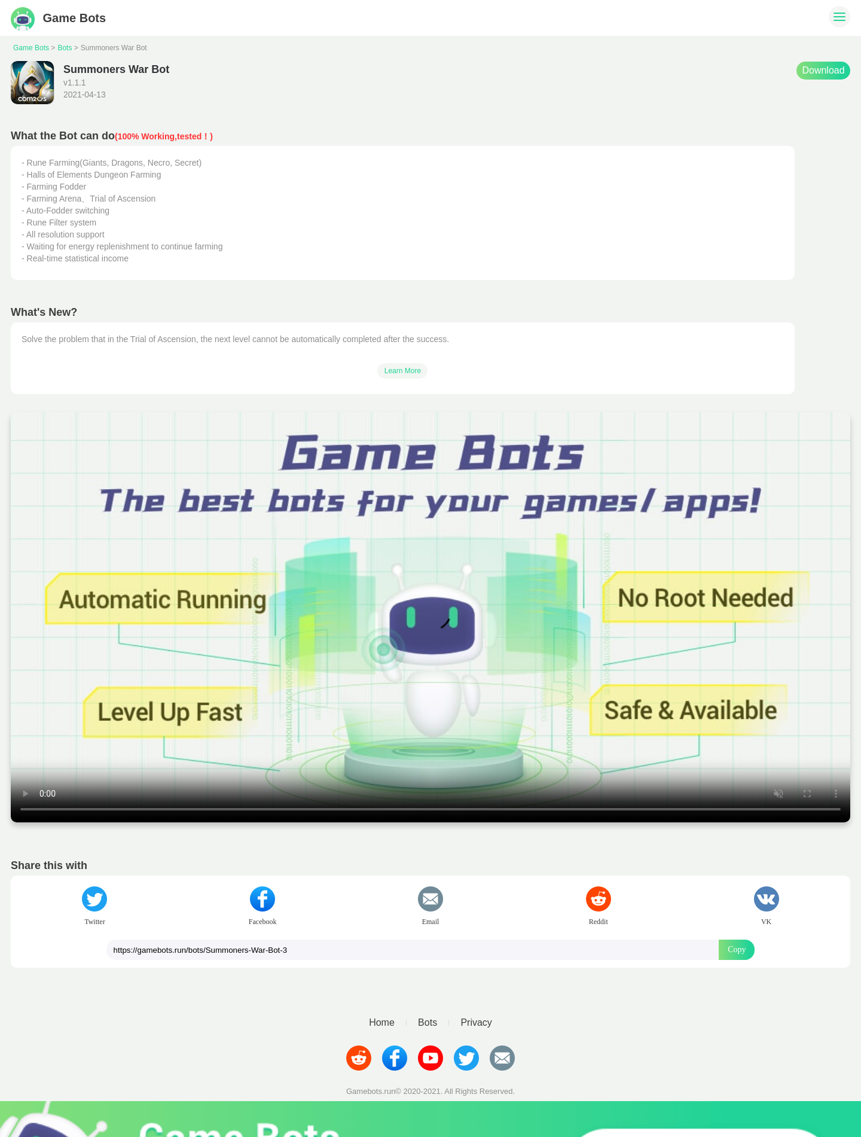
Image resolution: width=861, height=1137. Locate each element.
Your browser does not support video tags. (430, 617)
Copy (737, 949)
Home (382, 1023)
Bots (64, 48)
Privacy (475, 1023)
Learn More (402, 371)
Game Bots (58, 18)
